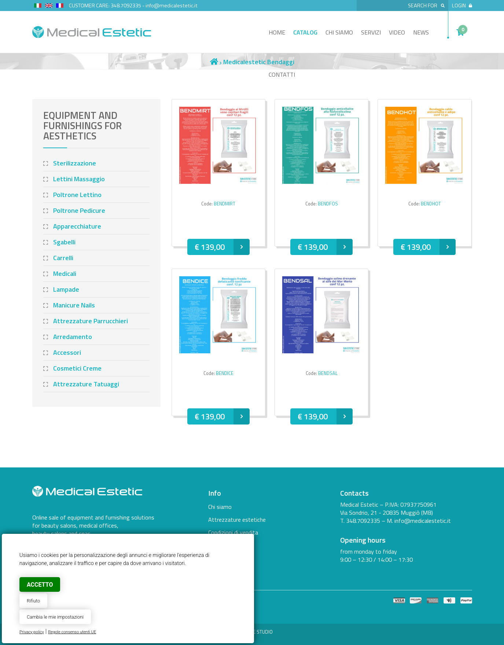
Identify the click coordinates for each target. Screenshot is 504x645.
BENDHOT (431, 203)
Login (462, 5)
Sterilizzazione (74, 163)
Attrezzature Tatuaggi (86, 384)
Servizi (371, 32)
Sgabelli (64, 242)
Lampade (66, 289)
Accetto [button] (40, 584)
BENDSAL (328, 373)
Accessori (67, 352)
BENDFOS (328, 203)
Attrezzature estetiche (237, 519)
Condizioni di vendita (233, 532)
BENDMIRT (224, 203)
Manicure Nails (74, 305)
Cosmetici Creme (77, 368)
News (421, 32)
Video (397, 32)
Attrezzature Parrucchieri (90, 321)
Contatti (282, 74)
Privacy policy (31, 632)
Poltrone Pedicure (79, 210)
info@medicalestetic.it (172, 5)
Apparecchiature (77, 226)
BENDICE (224, 373)
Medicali (64, 273)
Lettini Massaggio (79, 179)
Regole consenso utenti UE (72, 632)
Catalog (305, 32)
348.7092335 (126, 5)
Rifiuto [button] (33, 601)
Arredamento (72, 337)
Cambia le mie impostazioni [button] (55, 617)
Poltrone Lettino (77, 195)
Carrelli (63, 258)
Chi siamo (339, 32)
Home (277, 32)
